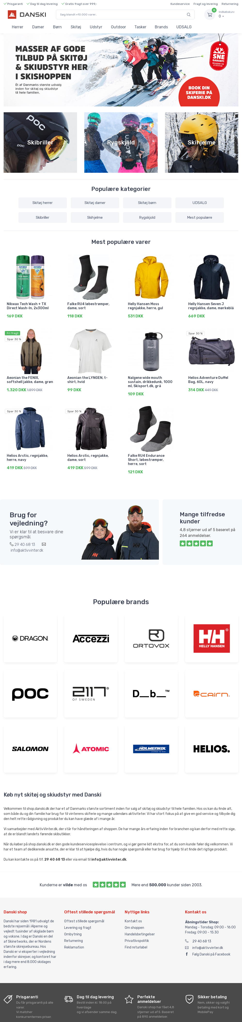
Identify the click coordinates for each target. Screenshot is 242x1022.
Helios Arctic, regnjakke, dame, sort (88, 455)
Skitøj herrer (42, 203)
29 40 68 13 (198, 937)
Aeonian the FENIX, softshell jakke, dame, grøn (30, 379)
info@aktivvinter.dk (204, 944)
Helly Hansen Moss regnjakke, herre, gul (145, 306)
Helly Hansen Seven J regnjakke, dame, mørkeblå (211, 306)
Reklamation (74, 943)
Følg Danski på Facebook (207, 950)
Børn (57, 27)
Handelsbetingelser (140, 930)
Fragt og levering (206, 4)
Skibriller (42, 217)
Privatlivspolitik (137, 937)
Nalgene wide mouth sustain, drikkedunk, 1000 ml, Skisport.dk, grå (150, 381)
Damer (38, 27)
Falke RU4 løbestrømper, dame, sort (88, 306)
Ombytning (73, 930)
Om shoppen (134, 924)
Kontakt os (133, 917)
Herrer (17, 27)
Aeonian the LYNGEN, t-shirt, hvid (87, 379)
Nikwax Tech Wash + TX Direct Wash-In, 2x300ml (28, 306)
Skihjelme (95, 217)
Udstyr (96, 27)
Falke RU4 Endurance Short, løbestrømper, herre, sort (146, 457)
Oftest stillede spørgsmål (84, 917)
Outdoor (118, 27)
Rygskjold (147, 217)
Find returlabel (136, 943)
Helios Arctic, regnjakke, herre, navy (27, 455)
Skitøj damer (95, 203)
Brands (161, 27)
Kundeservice (180, 4)
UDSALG (184, 27)
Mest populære (199, 217)
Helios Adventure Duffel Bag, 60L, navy (208, 379)
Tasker (140, 27)
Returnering (230, 4)
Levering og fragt (77, 924)
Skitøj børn (147, 203)
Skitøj (76, 27)
